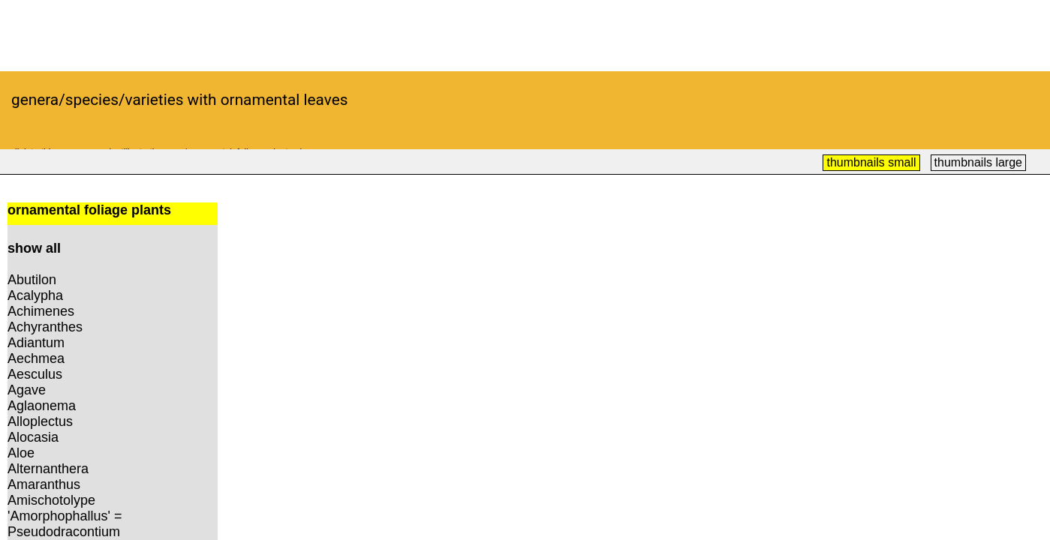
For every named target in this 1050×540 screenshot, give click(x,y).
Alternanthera (48, 468)
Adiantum (36, 342)
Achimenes (41, 311)
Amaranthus (44, 484)
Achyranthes (45, 327)
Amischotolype (51, 500)
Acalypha (35, 295)
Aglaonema (42, 405)
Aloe (21, 453)
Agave (27, 390)
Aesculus (35, 374)
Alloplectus (40, 421)
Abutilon (32, 279)
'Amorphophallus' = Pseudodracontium (65, 523)
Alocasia (33, 437)
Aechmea (36, 358)
